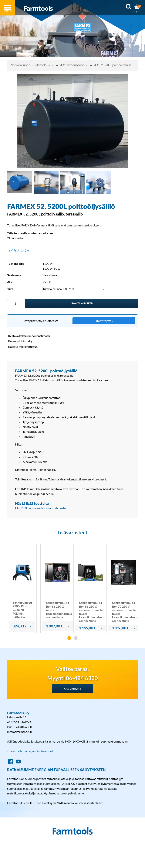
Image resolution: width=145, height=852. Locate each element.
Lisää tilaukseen (81, 303)
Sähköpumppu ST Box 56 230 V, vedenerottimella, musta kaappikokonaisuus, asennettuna (92, 612)
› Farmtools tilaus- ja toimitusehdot (30, 751)
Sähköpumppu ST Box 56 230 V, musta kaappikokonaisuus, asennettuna (59, 610)
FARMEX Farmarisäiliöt (69, 65)
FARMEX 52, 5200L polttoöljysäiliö (110, 65)
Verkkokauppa (20, 65)
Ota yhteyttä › (104, 320)
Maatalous (42, 65)
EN (137, 11)
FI (133, 11)
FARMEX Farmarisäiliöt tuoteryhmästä (40, 508)
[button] (69, 638)
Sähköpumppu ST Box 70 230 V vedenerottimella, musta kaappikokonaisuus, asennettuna (125, 612)
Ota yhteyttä (72, 688)
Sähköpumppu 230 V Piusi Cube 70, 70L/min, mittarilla (22, 610)
